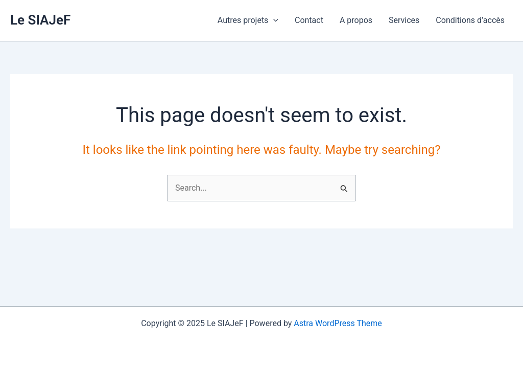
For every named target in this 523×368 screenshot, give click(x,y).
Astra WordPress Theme (338, 323)
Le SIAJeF (40, 20)
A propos (356, 20)
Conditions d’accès (470, 20)
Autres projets (248, 20)
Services (404, 20)
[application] (273, 20)
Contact (309, 20)
